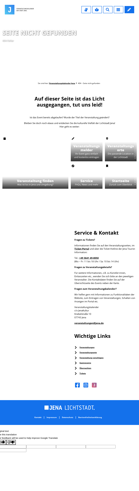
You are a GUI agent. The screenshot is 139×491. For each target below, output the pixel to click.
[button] (86, 9)
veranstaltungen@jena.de (89, 323)
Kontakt (37, 417)
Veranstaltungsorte (88, 352)
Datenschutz (67, 417)
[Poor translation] (11, 442)
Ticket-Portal (81, 248)
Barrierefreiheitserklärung (90, 417)
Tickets (82, 373)
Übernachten (85, 368)
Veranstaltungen (87, 347)
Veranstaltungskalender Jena (62, 83)
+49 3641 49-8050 (89, 257)
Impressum (52, 417)
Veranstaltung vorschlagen (91, 357)
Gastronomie (85, 363)
